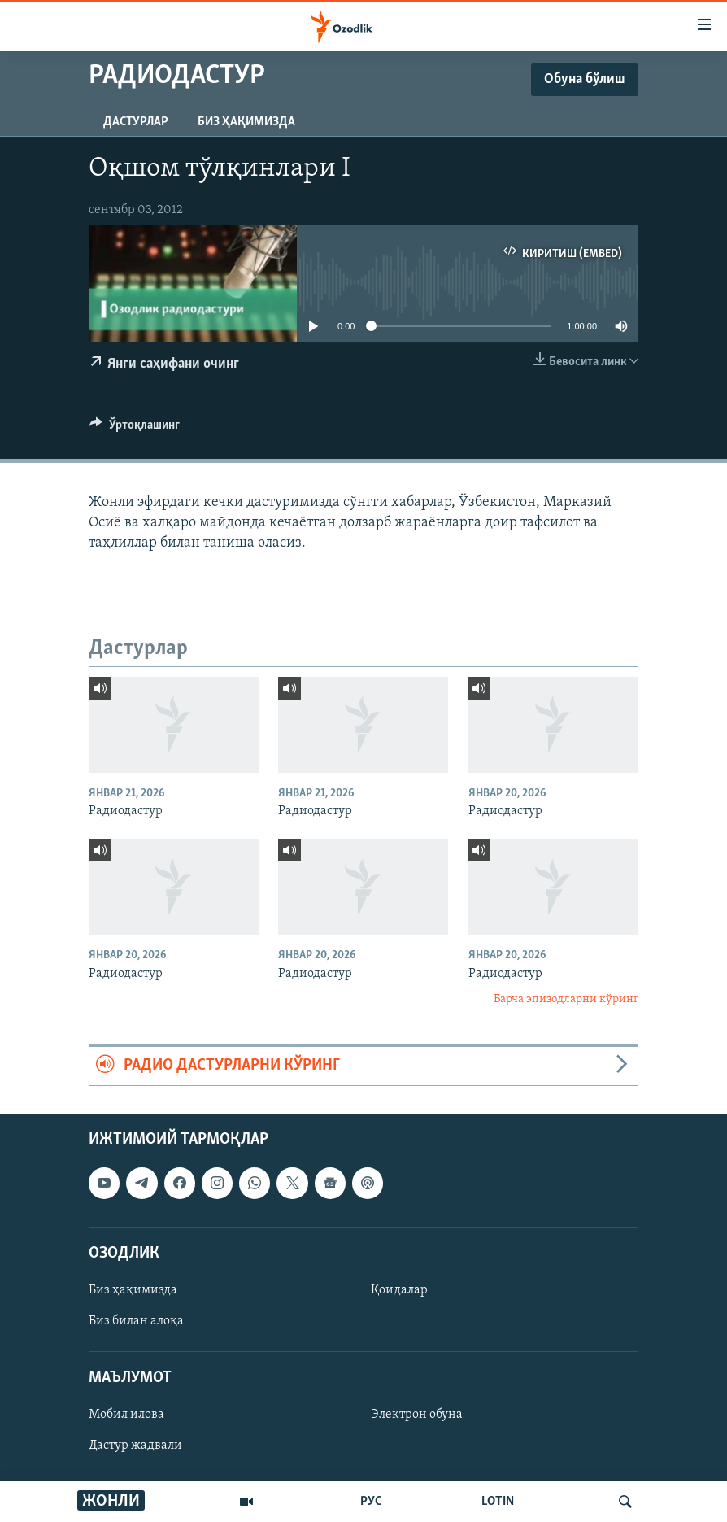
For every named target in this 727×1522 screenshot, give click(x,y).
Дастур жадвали (135, 1445)
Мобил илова (126, 1414)
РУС (371, 1501)
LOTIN (497, 1501)
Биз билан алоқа (136, 1321)
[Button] (134, 428)
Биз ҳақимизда (246, 122)
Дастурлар (135, 122)
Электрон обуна (417, 1414)
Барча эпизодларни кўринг (566, 999)
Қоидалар (399, 1290)
